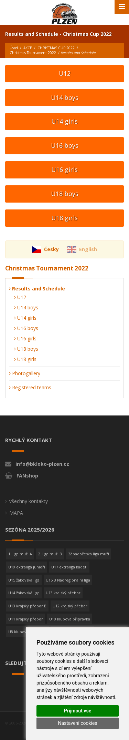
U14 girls (64, 121)
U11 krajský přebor (25, 618)
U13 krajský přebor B (27, 605)
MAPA (16, 513)
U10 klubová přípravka (69, 618)
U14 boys (64, 97)
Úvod (14, 47)
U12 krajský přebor (70, 605)
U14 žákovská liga (24, 592)
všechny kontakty (28, 501)
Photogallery (24, 373)
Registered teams (30, 387)
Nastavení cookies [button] (77, 723)
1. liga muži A (20, 553)
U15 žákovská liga (24, 580)
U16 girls (64, 169)
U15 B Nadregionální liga (68, 580)
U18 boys (64, 193)
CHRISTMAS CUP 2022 (56, 47)
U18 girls (64, 218)
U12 (65, 73)
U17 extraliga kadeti (69, 566)
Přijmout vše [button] (77, 710)
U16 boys (64, 145)
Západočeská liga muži (88, 553)
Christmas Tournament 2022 (33, 52)
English (88, 249)
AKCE (27, 47)
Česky (51, 249)
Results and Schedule (37, 288)
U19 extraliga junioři (26, 566)
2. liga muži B (50, 553)
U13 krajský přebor (63, 592)
